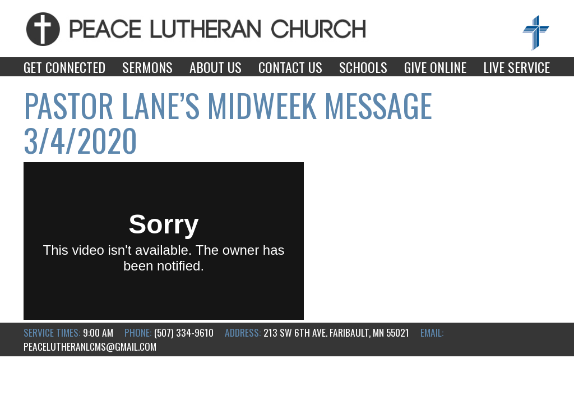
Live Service (516, 67)
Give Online (435, 67)
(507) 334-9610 (184, 332)
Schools (363, 67)
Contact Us (290, 67)
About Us (215, 67)
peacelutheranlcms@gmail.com (90, 346)
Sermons (147, 67)
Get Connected (64, 67)
